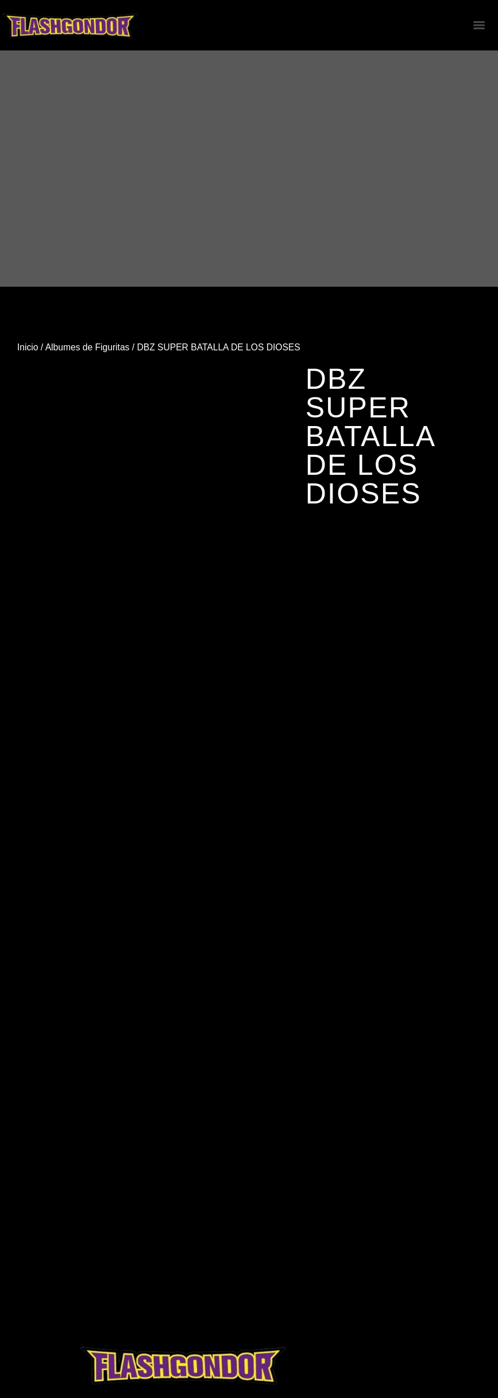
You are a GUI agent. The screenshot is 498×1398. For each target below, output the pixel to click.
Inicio (27, 347)
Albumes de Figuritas (87, 347)
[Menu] (479, 25)
